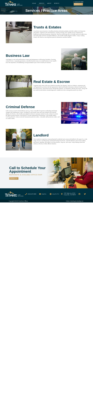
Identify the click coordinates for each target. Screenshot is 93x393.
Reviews (56, 3)
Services (41, 3)
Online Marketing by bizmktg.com (74, 201)
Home (34, 3)
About (49, 3)
